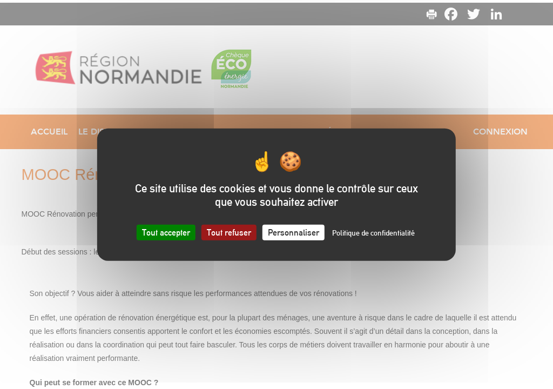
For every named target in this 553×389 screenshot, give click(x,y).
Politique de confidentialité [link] (373, 232)
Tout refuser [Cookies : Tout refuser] (229, 232)
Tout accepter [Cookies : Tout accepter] (166, 232)
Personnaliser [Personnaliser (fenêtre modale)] (293, 232)
